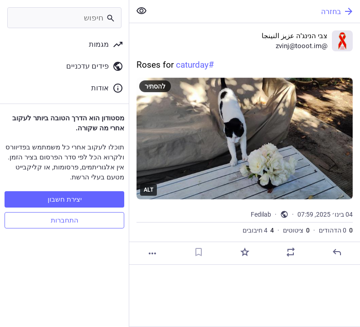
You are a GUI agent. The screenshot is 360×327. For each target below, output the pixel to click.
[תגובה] (336, 252)
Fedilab (261, 214)
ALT (148, 190)
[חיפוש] (64, 17)
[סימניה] (198, 252)
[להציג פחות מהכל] (141, 11)
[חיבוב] (244, 252)
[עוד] (152, 253)
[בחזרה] (257, 11)
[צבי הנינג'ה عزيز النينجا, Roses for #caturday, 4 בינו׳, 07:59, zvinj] (244, 144)
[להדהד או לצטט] (290, 252)
